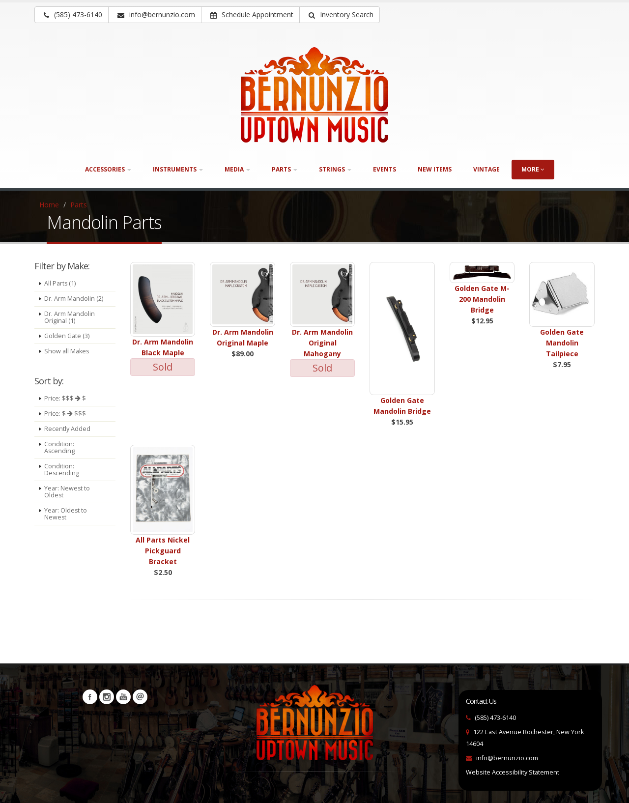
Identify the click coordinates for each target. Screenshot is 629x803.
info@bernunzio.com (507, 758)
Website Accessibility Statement (512, 772)
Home (49, 204)
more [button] (532, 169)
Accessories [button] (108, 169)
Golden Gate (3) (66, 336)
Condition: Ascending (59, 447)
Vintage (486, 169)
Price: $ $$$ (65, 413)
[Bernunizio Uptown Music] (314, 95)
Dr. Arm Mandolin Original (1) (69, 317)
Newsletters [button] (140, 696)
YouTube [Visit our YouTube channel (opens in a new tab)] (123, 696)
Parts (78, 204)
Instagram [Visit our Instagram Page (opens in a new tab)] (106, 696)
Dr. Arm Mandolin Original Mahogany (322, 342)
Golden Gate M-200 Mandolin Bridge (482, 299)
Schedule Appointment (251, 14)
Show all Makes (66, 351)
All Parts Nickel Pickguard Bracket (163, 550)
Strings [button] (335, 169)
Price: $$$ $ (65, 398)
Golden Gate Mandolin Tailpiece (562, 342)
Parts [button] (284, 169)
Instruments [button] (178, 169)
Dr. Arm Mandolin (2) (73, 298)
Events (384, 169)
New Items (435, 169)
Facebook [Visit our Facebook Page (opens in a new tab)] (90, 696)
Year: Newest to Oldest (67, 491)
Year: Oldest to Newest (65, 513)
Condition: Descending (62, 469)
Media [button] (237, 169)
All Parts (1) (60, 283)
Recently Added (67, 429)
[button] (339, 14)
